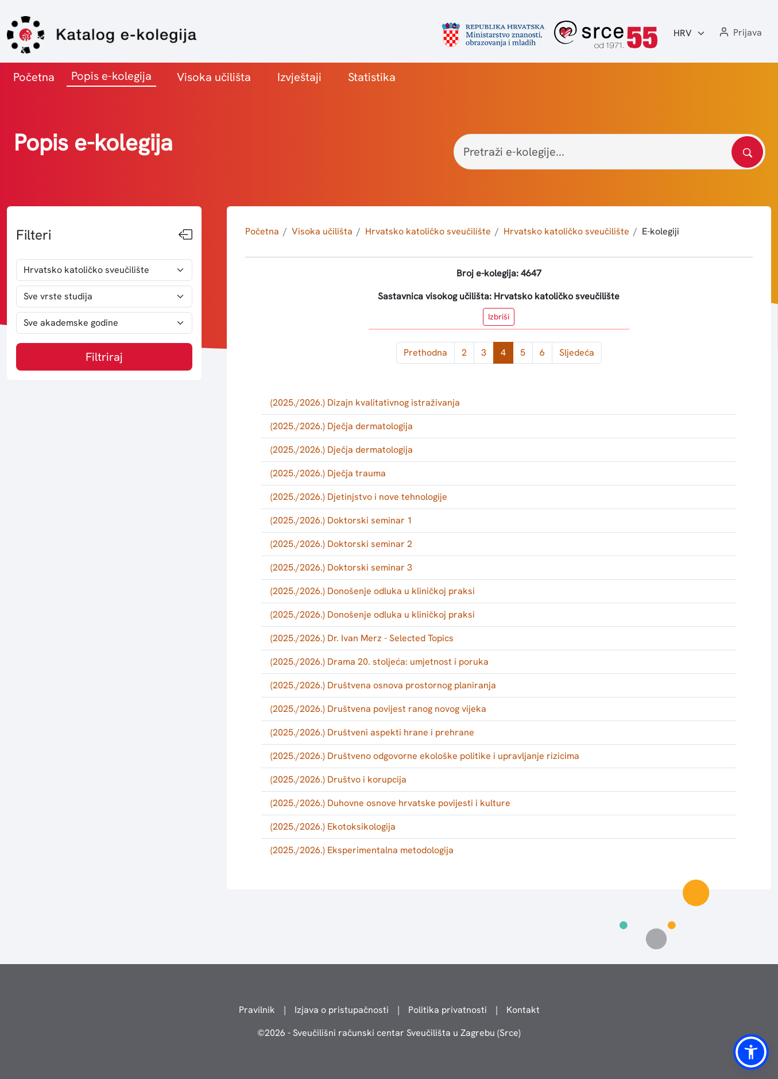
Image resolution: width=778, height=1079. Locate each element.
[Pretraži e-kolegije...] (609, 151)
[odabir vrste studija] (104, 296)
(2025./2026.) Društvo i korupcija (338, 779)
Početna (34, 77)
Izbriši (498, 316)
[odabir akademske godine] (104, 323)
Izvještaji (299, 77)
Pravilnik (257, 1010)
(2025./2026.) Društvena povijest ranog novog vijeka (378, 709)
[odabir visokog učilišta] (104, 270)
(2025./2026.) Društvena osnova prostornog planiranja (383, 685)
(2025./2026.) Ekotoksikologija (333, 826)
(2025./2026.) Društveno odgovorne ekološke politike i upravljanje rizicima (424, 756)
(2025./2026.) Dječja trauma (328, 473)
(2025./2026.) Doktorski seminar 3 (341, 567)
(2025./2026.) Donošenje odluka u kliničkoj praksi (372, 591)
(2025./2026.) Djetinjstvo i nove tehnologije (358, 497)
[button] (740, 33)
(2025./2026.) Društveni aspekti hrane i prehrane (372, 732)
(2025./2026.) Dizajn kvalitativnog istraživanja (365, 402)
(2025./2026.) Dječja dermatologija (341, 426)
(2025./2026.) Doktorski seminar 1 (341, 520)
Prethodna (425, 352)
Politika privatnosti (447, 1010)
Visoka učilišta (214, 77)
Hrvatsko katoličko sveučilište (428, 231)
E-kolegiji (660, 231)
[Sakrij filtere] (185, 235)
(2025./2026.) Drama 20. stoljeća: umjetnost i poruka (379, 662)
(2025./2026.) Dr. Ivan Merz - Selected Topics (362, 638)
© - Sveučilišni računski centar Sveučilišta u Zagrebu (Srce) (389, 1033)
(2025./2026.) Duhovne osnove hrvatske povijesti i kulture (390, 803)
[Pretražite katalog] (747, 152)
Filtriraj (104, 356)
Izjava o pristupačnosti (342, 1010)
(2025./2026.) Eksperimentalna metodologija (362, 850)
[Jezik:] (690, 33)
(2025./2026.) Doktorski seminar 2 (341, 544)
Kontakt (523, 1010)
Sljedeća (576, 352)
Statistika (372, 77)
